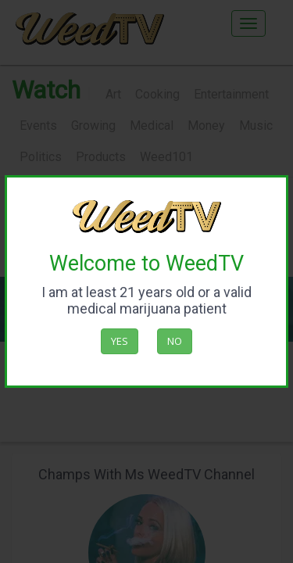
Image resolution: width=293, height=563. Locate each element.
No (174, 341)
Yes (119, 341)
